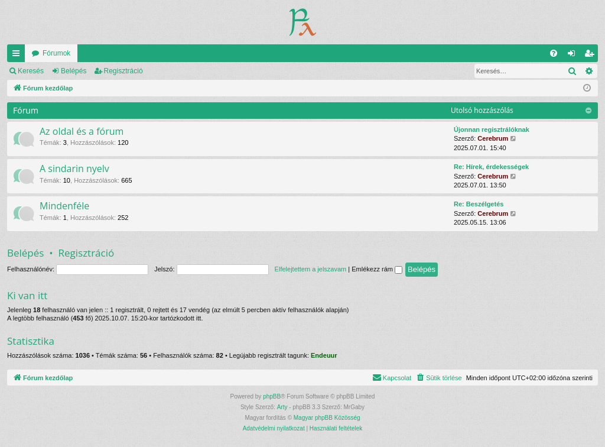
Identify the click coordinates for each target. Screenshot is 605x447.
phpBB (272, 396)
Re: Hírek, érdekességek (491, 166)
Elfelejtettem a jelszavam (311, 269)
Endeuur (324, 355)
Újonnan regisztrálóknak (491, 129)
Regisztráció (123, 71)
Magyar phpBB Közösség (327, 417)
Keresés (31, 71)
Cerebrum (492, 138)
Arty (282, 407)
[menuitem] (553, 53)
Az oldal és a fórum (81, 131)
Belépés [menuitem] (574, 55)
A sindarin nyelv (74, 168)
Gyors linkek (18, 55)
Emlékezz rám (377, 269)
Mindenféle (64, 205)
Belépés (73, 71)
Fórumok (56, 53)
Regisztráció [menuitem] (592, 55)
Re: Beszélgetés (478, 204)
